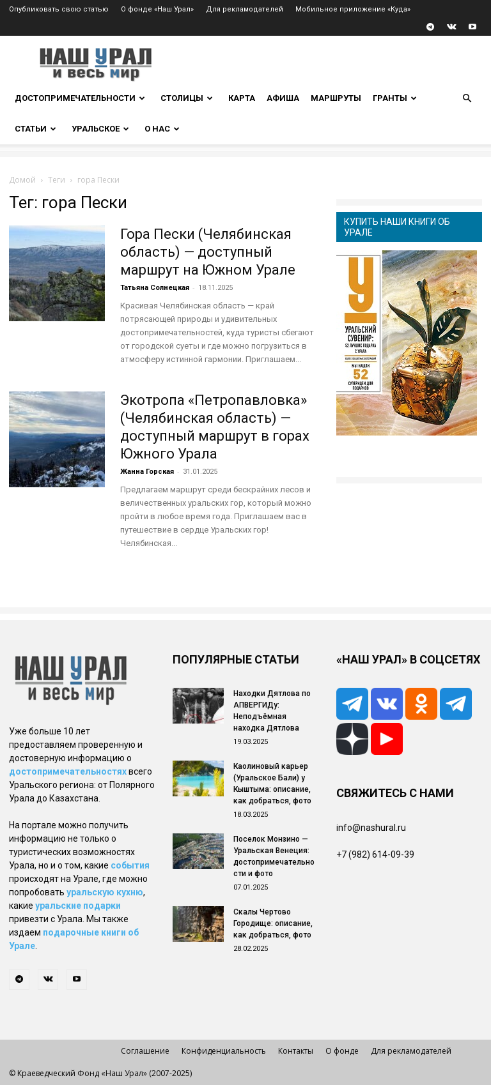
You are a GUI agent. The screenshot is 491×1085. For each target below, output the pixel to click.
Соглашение (145, 1050)
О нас (162, 128)
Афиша (283, 98)
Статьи (35, 128)
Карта (241, 98)
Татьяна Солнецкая (154, 288)
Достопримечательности (80, 98)
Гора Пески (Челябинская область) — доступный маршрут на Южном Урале (207, 252)
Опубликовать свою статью (59, 9)
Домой (22, 179)
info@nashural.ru (371, 828)
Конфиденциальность (224, 1050)
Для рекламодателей (244, 9)
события (130, 865)
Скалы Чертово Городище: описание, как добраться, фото (273, 923)
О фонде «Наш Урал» (157, 9)
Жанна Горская (147, 471)
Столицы (186, 98)
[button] (466, 99)
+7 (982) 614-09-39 (375, 854)
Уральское (100, 128)
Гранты (395, 98)
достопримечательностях (68, 771)
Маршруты (336, 98)
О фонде (342, 1050)
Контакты (295, 1050)
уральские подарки (78, 905)
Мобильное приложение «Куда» (352, 9)
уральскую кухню (104, 892)
